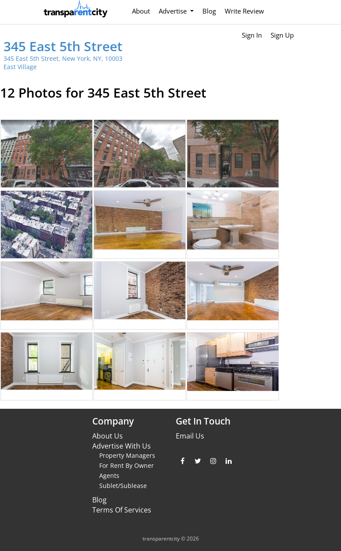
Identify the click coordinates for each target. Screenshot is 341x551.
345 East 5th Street (62, 46)
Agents (109, 475)
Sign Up (282, 35)
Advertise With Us (121, 446)
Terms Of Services (121, 510)
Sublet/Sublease (123, 485)
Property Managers (127, 455)
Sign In (252, 35)
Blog (209, 11)
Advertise (173, 11)
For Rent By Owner (126, 465)
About (141, 11)
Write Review (244, 11)
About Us (107, 436)
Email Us (190, 436)
